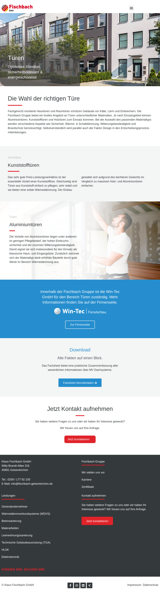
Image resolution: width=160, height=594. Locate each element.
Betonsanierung (11, 521)
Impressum (134, 584)
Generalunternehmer (15, 506)
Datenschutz (150, 584)
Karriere (87, 479)
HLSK (5, 549)
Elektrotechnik (10, 556)
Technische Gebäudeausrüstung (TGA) (26, 542)
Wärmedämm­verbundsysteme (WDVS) (26, 513)
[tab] (80, 439)
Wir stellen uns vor (93, 472)
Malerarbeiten (10, 528)
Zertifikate (88, 486)
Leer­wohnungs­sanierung (17, 535)
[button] (131, 8)
